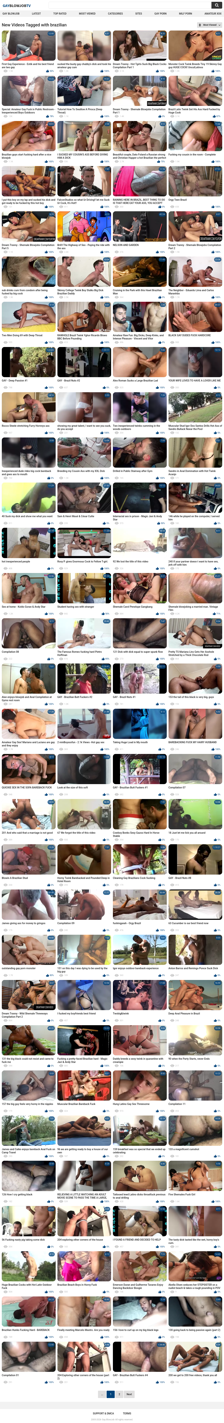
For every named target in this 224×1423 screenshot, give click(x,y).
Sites (138, 13)
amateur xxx (213, 13)
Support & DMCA (103, 1413)
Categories (115, 13)
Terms (127, 1413)
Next (129, 1394)
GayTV (17, 5)
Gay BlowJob (11, 13)
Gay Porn (161, 13)
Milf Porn (185, 13)
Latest (36, 13)
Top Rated (59, 13)
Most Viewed (87, 13)
